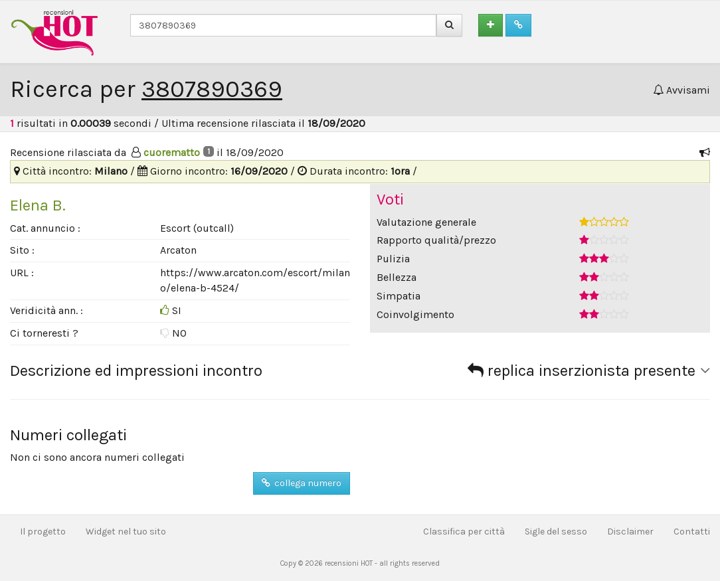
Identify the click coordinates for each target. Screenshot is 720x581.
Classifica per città (464, 531)
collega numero (301, 483)
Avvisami (681, 90)
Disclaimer (630, 531)
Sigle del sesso (556, 531)
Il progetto (43, 531)
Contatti (692, 531)
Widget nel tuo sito (126, 531)
